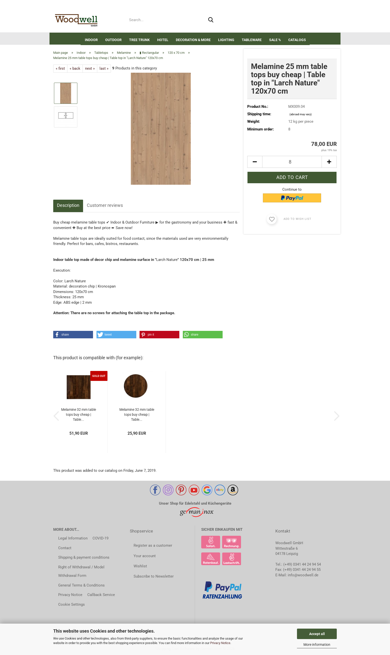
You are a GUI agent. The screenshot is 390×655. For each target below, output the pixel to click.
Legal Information (73, 538)
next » (90, 68)
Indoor (91, 40)
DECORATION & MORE (193, 40)
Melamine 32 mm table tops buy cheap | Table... (78, 414)
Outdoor (113, 40)
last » (103, 68)
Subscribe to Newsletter (154, 576)
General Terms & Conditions (81, 585)
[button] (275, 21)
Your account (145, 556)
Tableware (252, 40)
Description (68, 205)
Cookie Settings (71, 604)
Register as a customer (153, 545)
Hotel (162, 40)
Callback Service (101, 595)
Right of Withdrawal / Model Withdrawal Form (81, 571)
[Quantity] (292, 162)
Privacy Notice (220, 643)
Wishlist (140, 566)
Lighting (226, 40)
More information (316, 645)
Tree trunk (139, 40)
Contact (64, 548)
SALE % (275, 40)
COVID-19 (100, 538)
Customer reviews (105, 205)
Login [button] (290, 21)
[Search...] (211, 20)
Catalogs (297, 40)
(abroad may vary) (301, 114)
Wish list (307, 21)
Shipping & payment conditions (83, 557)
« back (75, 68)
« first (60, 68)
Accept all (317, 634)
